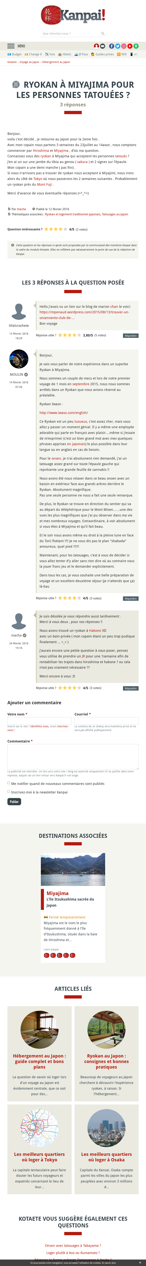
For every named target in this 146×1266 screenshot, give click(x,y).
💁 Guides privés (102, 54)
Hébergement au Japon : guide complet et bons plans (39, 1061)
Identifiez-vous (39, 726)
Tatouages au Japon (115, 214)
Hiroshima (41, 150)
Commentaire (20, 741)
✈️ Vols (50, 54)
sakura (82, 161)
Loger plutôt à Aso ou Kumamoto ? (73, 1252)
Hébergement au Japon (56, 62)
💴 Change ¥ (33, 54)
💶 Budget (14, 54)
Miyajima (61, 150)
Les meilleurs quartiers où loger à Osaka (106, 1157)
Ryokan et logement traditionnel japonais (72, 214)
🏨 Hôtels (64, 54)
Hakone (95, 630)
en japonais (76, 444)
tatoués (121, 156)
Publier (14, 801)
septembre (80, 384)
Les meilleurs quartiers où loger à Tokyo (39, 1157)
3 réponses (73, 104)
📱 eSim (135, 54)
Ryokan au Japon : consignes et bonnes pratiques (106, 1061)
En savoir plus (109, 1262)
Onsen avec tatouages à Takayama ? (73, 1245)
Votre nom (17, 714)
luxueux (81, 421)
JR (83, 656)
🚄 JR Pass (81, 54)
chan (114, 306)
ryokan (45, 156)
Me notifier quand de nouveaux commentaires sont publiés (57, 783)
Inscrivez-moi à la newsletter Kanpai (39, 792)
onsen (56, 458)
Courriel (83, 714)
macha (21, 209)
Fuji (49, 184)
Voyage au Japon (29, 62)
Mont (41, 184)
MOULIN (16, 374)
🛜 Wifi (122, 54)
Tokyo (37, 178)
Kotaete (12, 62)
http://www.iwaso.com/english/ (64, 412)
